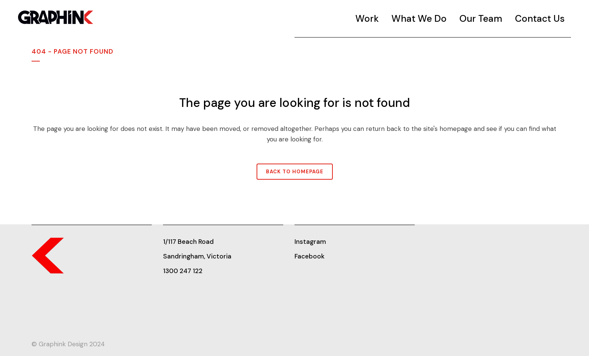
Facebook (309, 256)
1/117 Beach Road (188, 241)
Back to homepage (294, 171)
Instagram (310, 241)
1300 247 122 (182, 271)
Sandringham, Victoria (197, 256)
